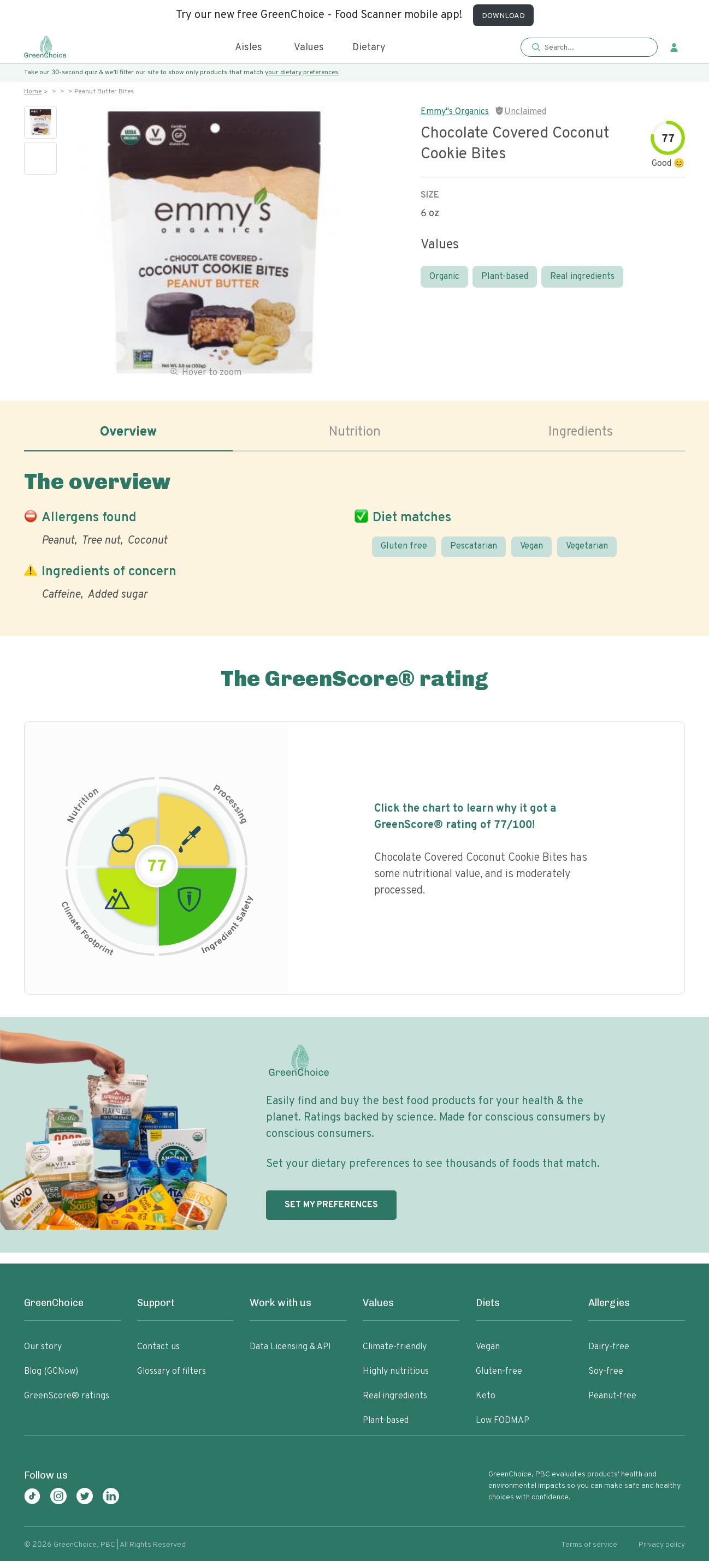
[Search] (594, 47)
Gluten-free (499, 1371)
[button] (589, 47)
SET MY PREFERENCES (331, 1205)
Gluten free (404, 546)
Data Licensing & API (290, 1347)
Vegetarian (587, 546)
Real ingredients (582, 276)
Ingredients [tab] (580, 432)
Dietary (369, 47)
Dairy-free (608, 1347)
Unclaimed (525, 111)
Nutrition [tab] (355, 432)
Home (33, 91)
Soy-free (605, 1371)
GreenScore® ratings (66, 1396)
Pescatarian (473, 546)
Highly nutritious (396, 1371)
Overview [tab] (128, 432)
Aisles (248, 47)
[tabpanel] (354, 533)
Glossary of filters (171, 1371)
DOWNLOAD (503, 16)
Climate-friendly (395, 1347)
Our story (43, 1347)
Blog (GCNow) (51, 1371)
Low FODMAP (502, 1420)
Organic (444, 276)
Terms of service (589, 1545)
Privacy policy (662, 1545)
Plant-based (504, 276)
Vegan (531, 546)
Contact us (158, 1347)
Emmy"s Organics (455, 111)
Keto (485, 1396)
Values (309, 47)
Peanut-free (612, 1396)
